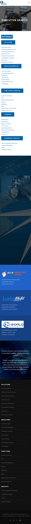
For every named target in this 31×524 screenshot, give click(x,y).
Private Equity (5, 79)
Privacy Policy (21, 516)
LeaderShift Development (10, 309)
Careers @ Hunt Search (8, 130)
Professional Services (7, 81)
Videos (3, 147)
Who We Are (4, 119)
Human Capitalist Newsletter (9, 143)
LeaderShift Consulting (7, 58)
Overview (7, 114)
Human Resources (6, 110)
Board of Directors (6, 96)
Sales (2, 106)
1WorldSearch (5, 132)
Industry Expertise (11, 66)
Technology (4, 84)
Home (2, 24)
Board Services (5, 54)
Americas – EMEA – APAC (8, 332)
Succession (4, 60)
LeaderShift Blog (6, 149)
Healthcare (4, 75)
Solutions (8, 42)
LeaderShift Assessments (9, 305)
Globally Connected (8, 334)
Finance (3, 102)
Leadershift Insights (12, 138)
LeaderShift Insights (7, 145)
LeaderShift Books (7, 284)
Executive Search (6, 47)
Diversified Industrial (7, 73)
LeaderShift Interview (8, 307)
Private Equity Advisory (8, 51)
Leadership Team (6, 128)
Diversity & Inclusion (7, 62)
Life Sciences (5, 77)
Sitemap (8, 24)
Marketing (4, 104)
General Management (7, 100)
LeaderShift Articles (8, 282)
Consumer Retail (6, 71)
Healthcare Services (7, 431)
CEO (2, 98)
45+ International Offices (9, 330)
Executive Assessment (7, 56)
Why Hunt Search (6, 124)
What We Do (4, 121)
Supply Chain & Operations (8, 108)
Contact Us (4, 134)
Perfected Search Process (8, 49)
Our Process (4, 126)
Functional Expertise (12, 90)
